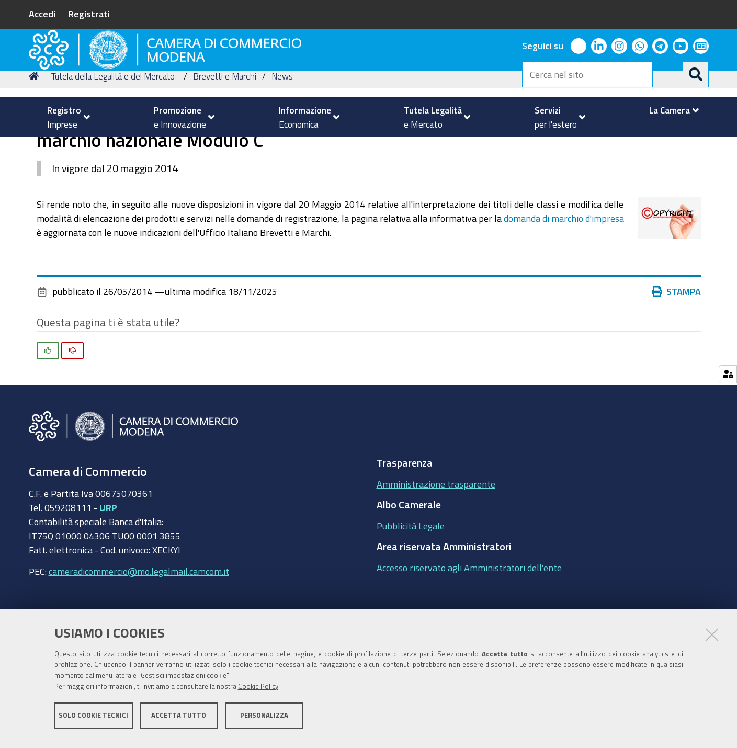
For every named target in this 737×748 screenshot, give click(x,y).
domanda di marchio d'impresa (564, 290)
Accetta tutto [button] (178, 720)
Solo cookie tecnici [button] (93, 720)
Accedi (42, 13)
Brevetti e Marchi (224, 148)
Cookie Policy (258, 691)
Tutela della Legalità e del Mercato (113, 148)
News (282, 148)
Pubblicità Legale (411, 598)
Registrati (89, 13)
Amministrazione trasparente (436, 556)
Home (35, 148)
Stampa (676, 363)
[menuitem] (64, 117)
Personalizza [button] (264, 720)
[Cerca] (696, 74)
